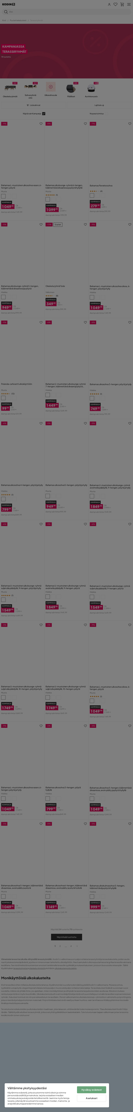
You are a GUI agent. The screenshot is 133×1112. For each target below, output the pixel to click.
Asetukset (91, 1098)
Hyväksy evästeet (92, 1089)
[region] (57, 1095)
